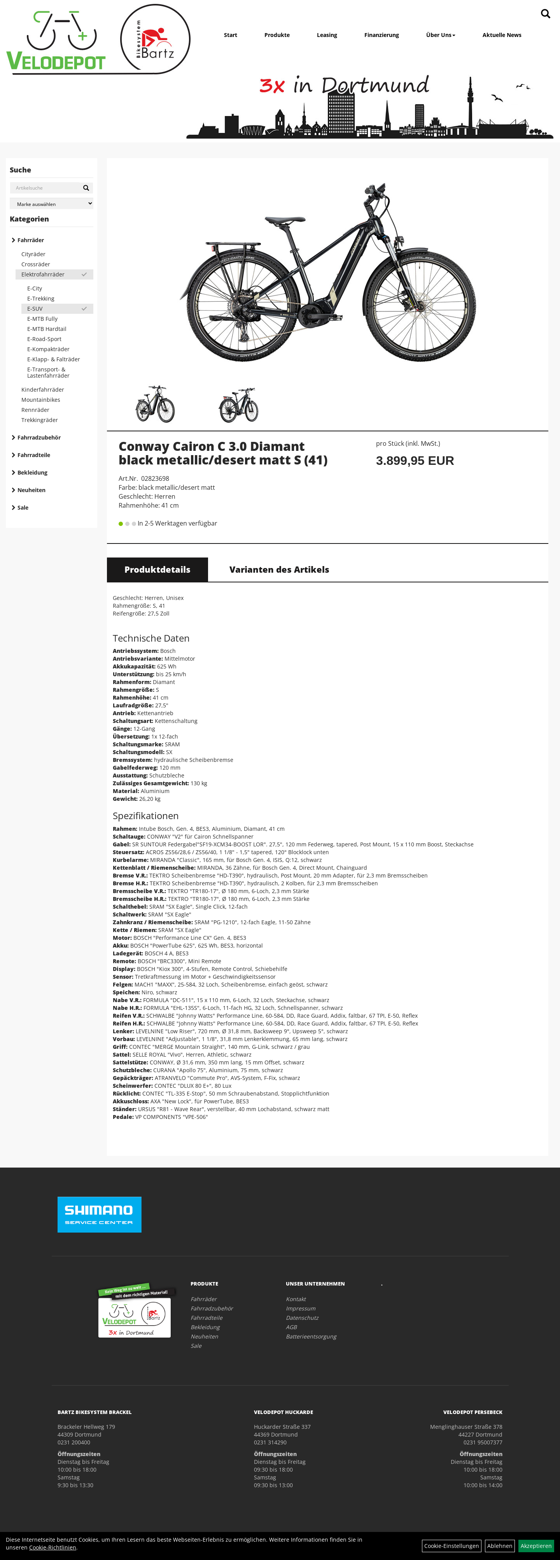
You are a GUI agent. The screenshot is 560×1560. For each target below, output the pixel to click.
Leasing (327, 35)
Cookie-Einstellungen (451, 1545)
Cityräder (33, 254)
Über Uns (440, 35)
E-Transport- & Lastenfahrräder (48, 372)
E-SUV (34, 308)
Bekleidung (32, 472)
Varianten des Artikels (279, 569)
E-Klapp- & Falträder (53, 359)
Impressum (300, 1308)
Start (230, 35)
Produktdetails (157, 569)
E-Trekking (40, 298)
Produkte (277, 35)
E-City (34, 288)
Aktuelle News (502, 35)
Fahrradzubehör (39, 437)
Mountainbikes (40, 399)
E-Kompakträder (48, 349)
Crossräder (35, 264)
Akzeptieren (536, 1545)
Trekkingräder (39, 420)
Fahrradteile (34, 455)
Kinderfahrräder (42, 389)
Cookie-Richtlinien (52, 1547)
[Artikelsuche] (545, 14)
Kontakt (296, 1299)
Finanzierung (381, 35)
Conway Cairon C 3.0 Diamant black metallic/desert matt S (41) (223, 453)
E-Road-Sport (44, 339)
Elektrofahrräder (43, 274)
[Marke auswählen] (51, 203)
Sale (23, 507)
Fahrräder (31, 240)
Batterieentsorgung (311, 1336)
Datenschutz (302, 1317)
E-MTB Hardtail (46, 328)
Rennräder (35, 409)
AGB (291, 1327)
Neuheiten (32, 490)
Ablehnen (500, 1545)
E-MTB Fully (42, 318)
